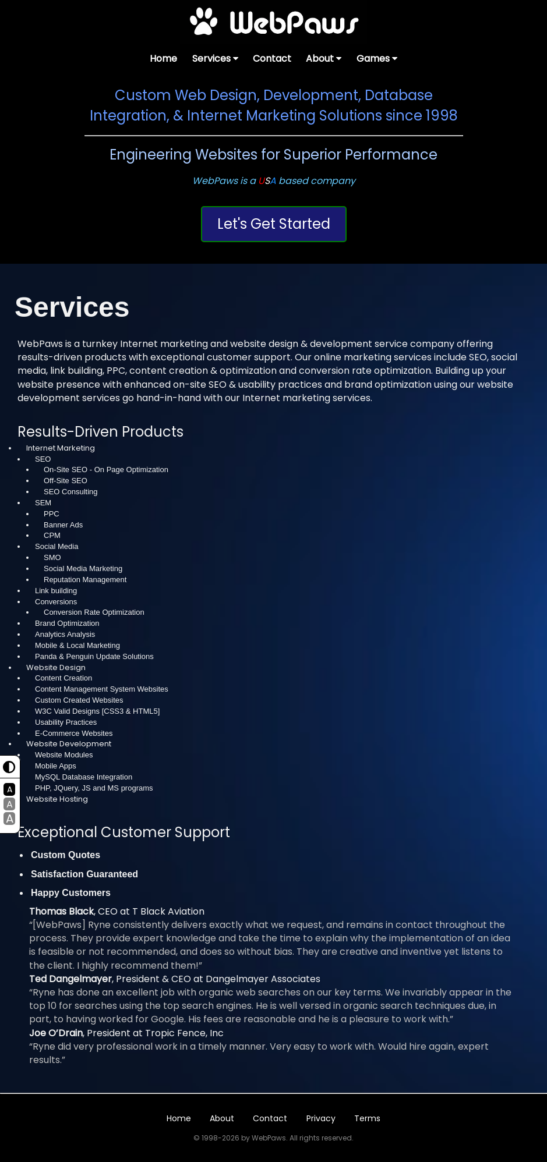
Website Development (68, 743)
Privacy (321, 1118)
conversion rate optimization (365, 370)
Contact (272, 58)
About (323, 58)
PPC (116, 370)
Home (163, 58)
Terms (367, 1118)
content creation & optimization (203, 370)
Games (377, 58)
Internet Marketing (60, 448)
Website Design (56, 667)
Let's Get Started (273, 223)
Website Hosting (57, 799)
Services (215, 58)
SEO (478, 357)
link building (76, 370)
